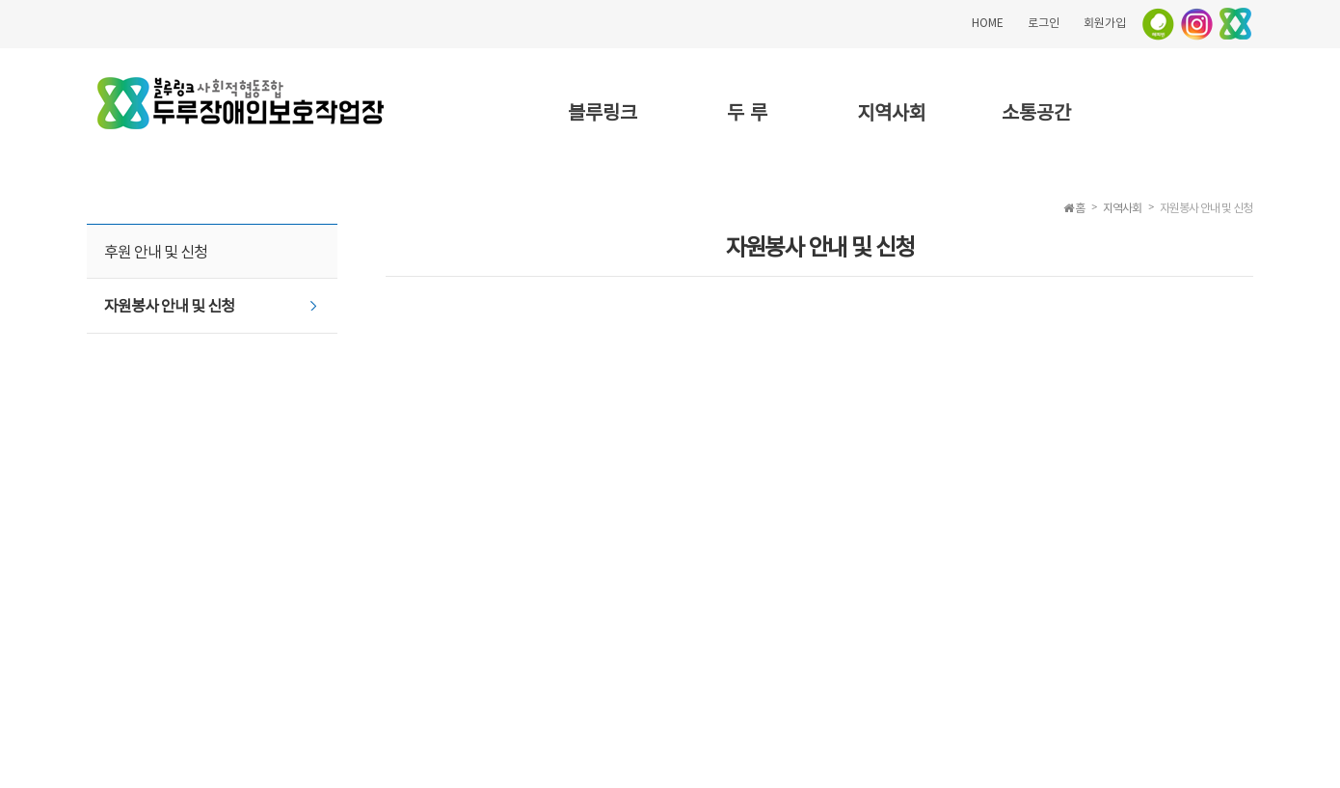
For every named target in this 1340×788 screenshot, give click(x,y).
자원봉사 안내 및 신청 (169, 304)
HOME (988, 22)
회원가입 (1105, 22)
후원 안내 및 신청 (155, 250)
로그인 (1043, 22)
